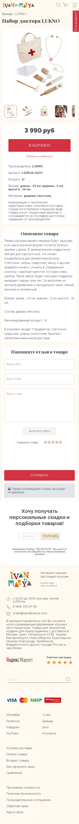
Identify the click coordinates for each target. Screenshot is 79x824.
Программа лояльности (23, 787)
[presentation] (40, 457)
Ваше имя (13, 364)
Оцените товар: (28, 442)
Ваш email (14, 378)
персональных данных (50, 553)
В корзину (39, 145)
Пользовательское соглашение (28, 800)
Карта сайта (14, 812)
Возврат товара (17, 760)
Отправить (39, 475)
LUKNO (20, 14)
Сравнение (14, 772)
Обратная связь (17, 806)
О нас (47, 714)
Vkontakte (13, 714)
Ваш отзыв (14, 393)
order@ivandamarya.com (30, 613)
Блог (46, 727)
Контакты (49, 733)
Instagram (13, 727)
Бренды (7, 14)
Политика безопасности (23, 793)
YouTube (12, 733)
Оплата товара (16, 754)
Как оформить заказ (20, 766)
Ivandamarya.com (35, 621)
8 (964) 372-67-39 (25, 606)
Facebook (13, 721)
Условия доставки (19, 748)
